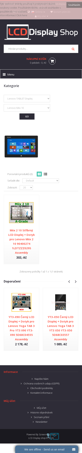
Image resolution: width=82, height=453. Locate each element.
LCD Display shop (37, 438)
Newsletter (41, 421)
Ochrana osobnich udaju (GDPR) (41, 383)
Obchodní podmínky (41, 388)
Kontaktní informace (41, 392)
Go (27, 116)
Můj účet (41, 407)
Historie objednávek (41, 412)
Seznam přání (41, 417)
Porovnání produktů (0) (19, 174)
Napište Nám (41, 378)
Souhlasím (74, 5)
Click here (21, 15)
